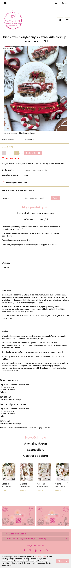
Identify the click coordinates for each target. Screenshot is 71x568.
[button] (64, 3)
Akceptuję (62, 561)
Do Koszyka (33, 153)
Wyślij (56, 198)
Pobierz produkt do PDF (15, 182)
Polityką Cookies (40, 556)
